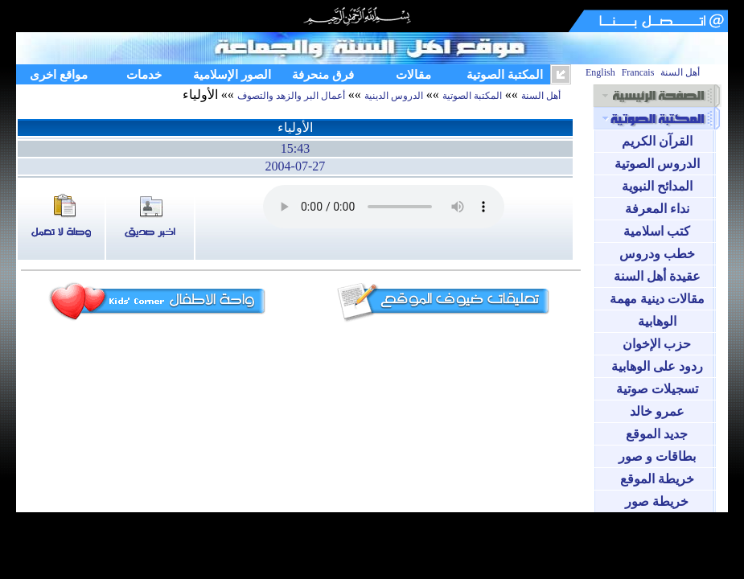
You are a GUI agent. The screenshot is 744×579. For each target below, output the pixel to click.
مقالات (413, 74)
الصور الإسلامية (232, 74)
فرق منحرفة (323, 74)
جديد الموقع (657, 434)
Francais (638, 72)
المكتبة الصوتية (505, 74)
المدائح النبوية (657, 186)
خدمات (144, 74)
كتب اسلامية (656, 231)
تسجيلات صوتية (657, 389)
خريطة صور (657, 501)
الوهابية (657, 321)
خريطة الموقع (657, 479)
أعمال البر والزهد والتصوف (291, 95)
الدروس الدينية (393, 95)
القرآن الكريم (657, 141)
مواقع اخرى (59, 74)
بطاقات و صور (657, 456)
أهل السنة (680, 72)
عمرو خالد (657, 411)
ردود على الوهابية (657, 366)
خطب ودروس (657, 254)
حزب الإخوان (657, 344)
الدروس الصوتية (657, 163)
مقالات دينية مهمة (657, 299)
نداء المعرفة (657, 209)
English (600, 72)
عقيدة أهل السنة (657, 276)
